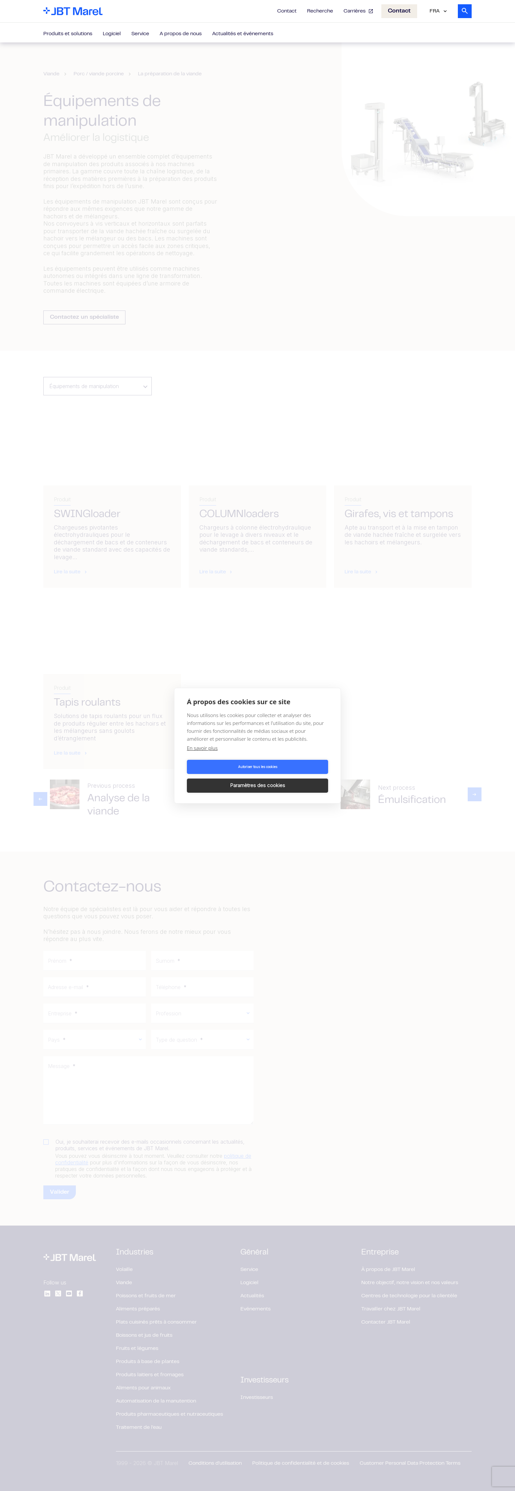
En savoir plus (202, 757)
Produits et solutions (67, 34)
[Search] (465, 11)
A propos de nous (181, 34)
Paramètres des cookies (294, 776)
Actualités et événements (242, 34)
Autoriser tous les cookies (221, 776)
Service (140, 34)
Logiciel (112, 34)
